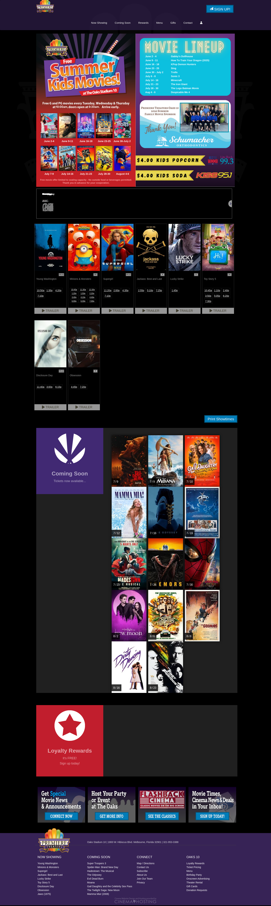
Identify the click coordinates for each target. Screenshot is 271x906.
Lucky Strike (44, 879)
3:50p (208, 296)
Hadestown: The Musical (100, 871)
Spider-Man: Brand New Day (102, 867)
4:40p (92, 298)
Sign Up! (220, 9)
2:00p (116, 291)
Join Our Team (145, 879)
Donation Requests (197, 890)
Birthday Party (194, 875)
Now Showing (99, 23)
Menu (159, 23)
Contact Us (143, 867)
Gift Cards (192, 887)
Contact (187, 23)
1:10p (217, 291)
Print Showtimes (221, 419)
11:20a (107, 291)
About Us (142, 875)
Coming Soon (123, 23)
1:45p (175, 291)
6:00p (74, 301)
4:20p (58, 291)
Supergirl (42, 871)
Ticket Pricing (194, 867)
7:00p (92, 301)
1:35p (49, 291)
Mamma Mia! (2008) (98, 894)
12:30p (92, 290)
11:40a (40, 387)
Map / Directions (145, 864)
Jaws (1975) (44, 894)
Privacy (141, 883)
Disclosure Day (46, 887)
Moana (91, 883)
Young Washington (48, 864)
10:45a (74, 290)
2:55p (141, 291)
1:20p (74, 294)
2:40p (226, 291)
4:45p (74, 387)
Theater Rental (195, 883)
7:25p (159, 291)
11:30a (83, 290)
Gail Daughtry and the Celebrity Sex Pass (109, 887)
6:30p (83, 301)
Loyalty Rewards (196, 864)
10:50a (40, 291)
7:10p (40, 296)
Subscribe (142, 871)
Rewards (143, 23)
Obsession (43, 890)
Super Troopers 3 (96, 864)
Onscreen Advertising (198, 879)
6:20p (226, 296)
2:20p (92, 294)
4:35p (125, 291)
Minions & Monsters (48, 867)
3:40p (74, 298)
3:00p (49, 387)
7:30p (208, 301)
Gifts (173, 23)
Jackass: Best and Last (50, 875)
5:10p (150, 291)
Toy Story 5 (44, 883)
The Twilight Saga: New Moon (103, 890)
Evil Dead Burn (95, 879)
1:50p (83, 294)
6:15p (58, 387)
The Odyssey (94, 875)
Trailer (50, 311)
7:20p (83, 387)
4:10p (83, 298)
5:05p (217, 296)
